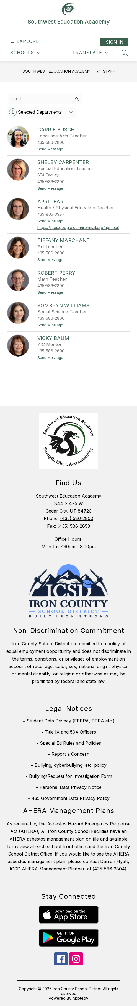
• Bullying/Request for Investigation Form (68, 776)
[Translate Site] (90, 52)
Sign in (114, 42)
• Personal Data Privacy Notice (69, 787)
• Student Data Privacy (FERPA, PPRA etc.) (69, 721)
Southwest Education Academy (56, 71)
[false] (45, 98)
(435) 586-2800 (76, 518)
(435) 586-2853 (73, 526)
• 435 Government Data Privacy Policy (69, 798)
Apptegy (80, 998)
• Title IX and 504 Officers (68, 732)
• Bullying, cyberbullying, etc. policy (69, 765)
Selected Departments (35, 112)
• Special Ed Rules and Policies (68, 743)
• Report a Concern (68, 754)
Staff (109, 71)
